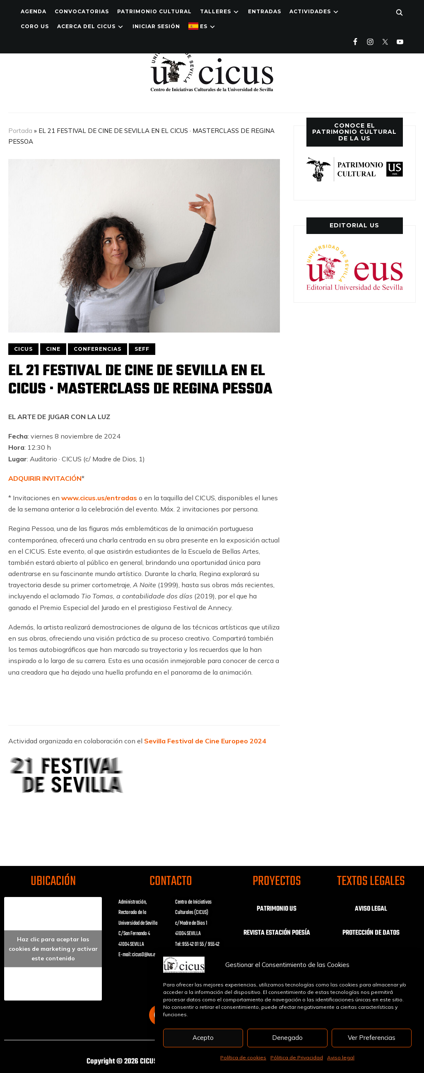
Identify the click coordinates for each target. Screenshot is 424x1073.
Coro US (35, 26)
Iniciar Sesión (156, 26)
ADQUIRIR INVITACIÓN (45, 478)
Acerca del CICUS (86, 26)
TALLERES (215, 11)
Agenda (33, 11)
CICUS (23, 349)
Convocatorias (82, 11)
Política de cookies (243, 1057)
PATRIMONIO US (276, 909)
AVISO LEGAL (371, 909)
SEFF (142, 349)
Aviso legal (340, 1057)
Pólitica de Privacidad (296, 1057)
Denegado (287, 1038)
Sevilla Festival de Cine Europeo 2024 (205, 741)
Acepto (203, 1038)
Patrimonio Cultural (154, 11)
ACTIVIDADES (310, 11)
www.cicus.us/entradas (99, 498)
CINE (53, 349)
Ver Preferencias (371, 1038)
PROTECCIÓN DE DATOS (371, 933)
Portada (20, 131)
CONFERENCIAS (97, 349)
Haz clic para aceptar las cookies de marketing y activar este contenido (53, 948)
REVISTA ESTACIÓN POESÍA (276, 933)
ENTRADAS (264, 11)
